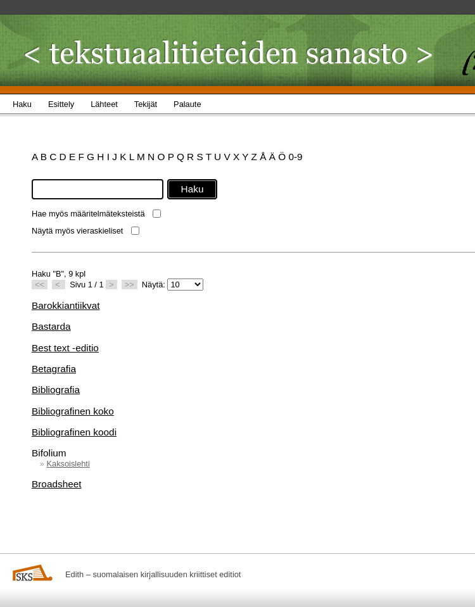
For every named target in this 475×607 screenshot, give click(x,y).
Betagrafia (54, 368)
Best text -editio (65, 347)
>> (129, 284)
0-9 (295, 156)
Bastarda (51, 326)
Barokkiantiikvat (66, 305)
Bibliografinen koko (73, 411)
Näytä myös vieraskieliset (77, 230)
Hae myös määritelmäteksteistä (88, 213)
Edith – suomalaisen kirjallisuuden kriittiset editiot (153, 574)
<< (39, 284)
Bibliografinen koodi (74, 432)
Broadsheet (57, 484)
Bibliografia (56, 389)
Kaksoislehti (67, 463)
